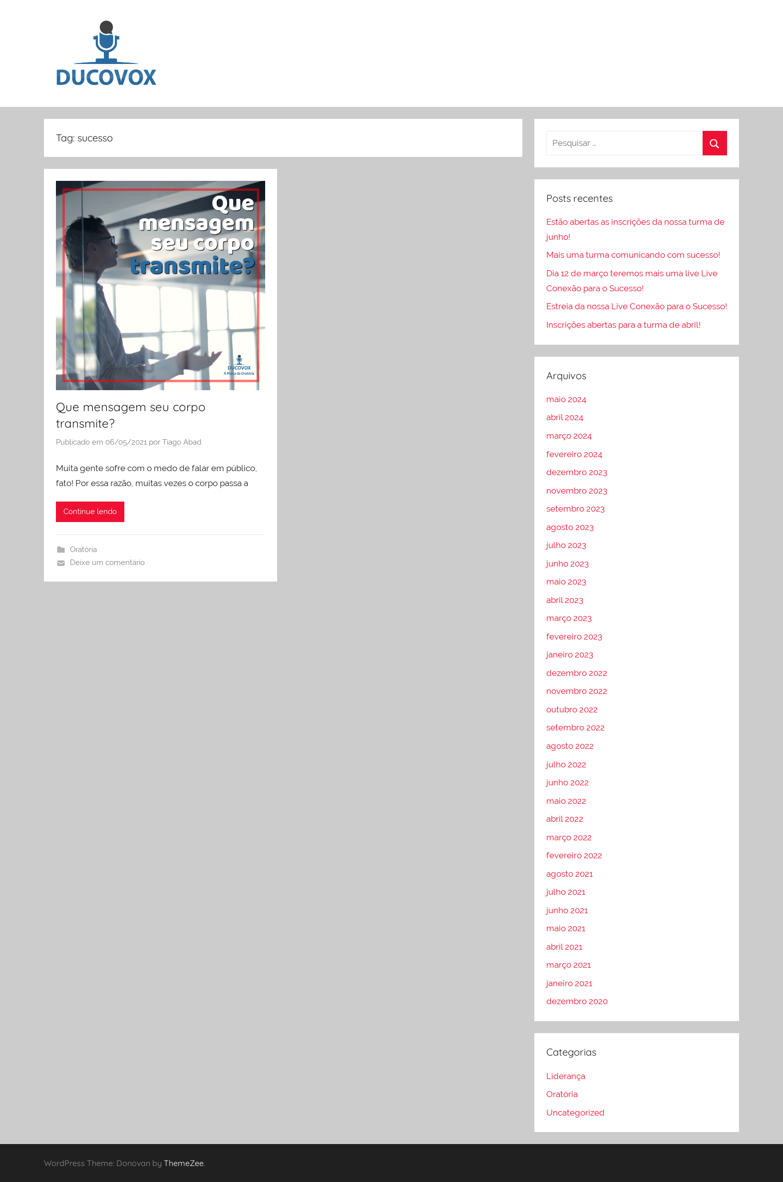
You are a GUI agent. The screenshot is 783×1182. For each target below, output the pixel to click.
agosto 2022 (570, 746)
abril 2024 (564, 417)
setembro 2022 (575, 727)
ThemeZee (184, 1163)
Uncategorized (575, 1113)
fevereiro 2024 (574, 454)
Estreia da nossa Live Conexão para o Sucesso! (636, 306)
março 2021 (568, 965)
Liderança (565, 1076)
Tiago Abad (181, 442)
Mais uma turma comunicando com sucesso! (633, 255)
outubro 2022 (572, 709)
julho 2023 (566, 545)
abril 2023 (564, 600)
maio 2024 (566, 399)
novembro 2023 (576, 491)
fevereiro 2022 (574, 855)
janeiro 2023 (569, 654)
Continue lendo (90, 511)
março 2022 (569, 837)
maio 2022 (566, 801)
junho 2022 (567, 782)
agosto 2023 (570, 527)
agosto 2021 (569, 874)
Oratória (83, 549)
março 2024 (569, 436)
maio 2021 (565, 928)
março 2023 (569, 618)
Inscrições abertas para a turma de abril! (623, 325)
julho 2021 (565, 892)
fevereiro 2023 (574, 636)
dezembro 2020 (577, 1001)
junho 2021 (567, 910)
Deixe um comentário (107, 562)
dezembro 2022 (576, 673)
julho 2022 (566, 764)
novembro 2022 (576, 691)
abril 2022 (564, 819)
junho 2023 (567, 564)
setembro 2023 (575, 509)
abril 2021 (564, 947)
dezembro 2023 (576, 472)
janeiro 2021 (569, 983)
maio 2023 (566, 582)
